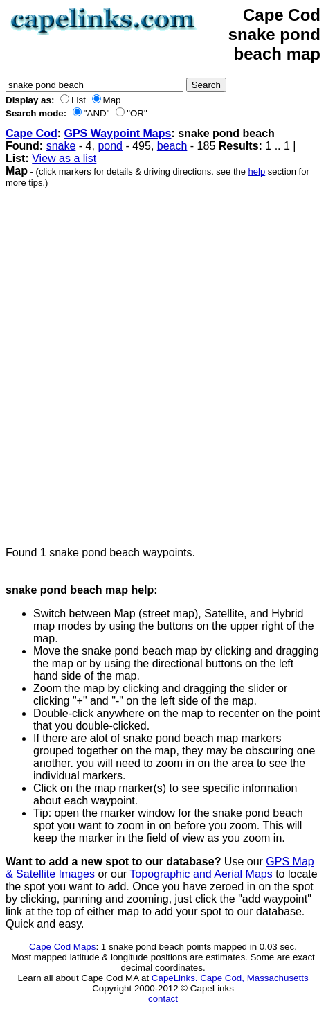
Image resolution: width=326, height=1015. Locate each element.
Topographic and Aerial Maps (200, 874)
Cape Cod (31, 133)
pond (110, 146)
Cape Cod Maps (62, 947)
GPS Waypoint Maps (117, 133)
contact (163, 999)
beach (172, 146)
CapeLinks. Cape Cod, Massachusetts (230, 978)
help (257, 171)
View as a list (64, 158)
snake (61, 146)
